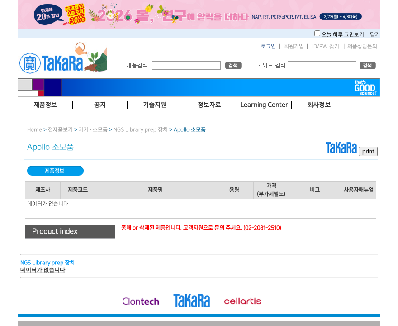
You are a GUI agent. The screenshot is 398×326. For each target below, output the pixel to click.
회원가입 (294, 46)
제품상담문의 (362, 46)
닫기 (375, 35)
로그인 (268, 46)
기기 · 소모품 (93, 130)
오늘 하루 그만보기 (343, 35)
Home (34, 130)
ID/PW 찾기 (325, 46)
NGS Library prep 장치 (141, 130)
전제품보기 (60, 130)
